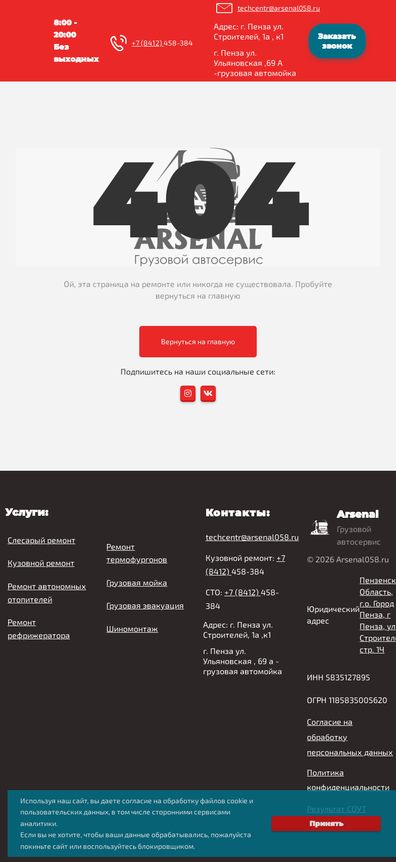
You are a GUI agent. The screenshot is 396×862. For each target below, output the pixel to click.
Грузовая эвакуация (145, 605)
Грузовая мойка (136, 582)
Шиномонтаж (132, 628)
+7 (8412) (148, 42)
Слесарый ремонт (41, 540)
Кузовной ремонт (41, 562)
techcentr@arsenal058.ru (278, 8)
